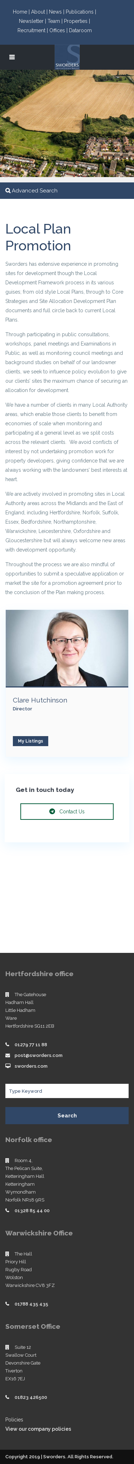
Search (67, 1115)
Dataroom (80, 30)
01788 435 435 (31, 1304)
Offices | (59, 30)
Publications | (81, 12)
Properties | (77, 21)
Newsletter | (33, 21)
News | (57, 12)
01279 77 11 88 (31, 1044)
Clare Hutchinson (40, 700)
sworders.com (31, 1066)
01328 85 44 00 (32, 1210)
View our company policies (38, 1429)
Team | (56, 21)
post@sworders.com (39, 1055)
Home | (22, 12)
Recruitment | (33, 30)
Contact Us (67, 811)
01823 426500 (31, 1397)
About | (40, 12)
